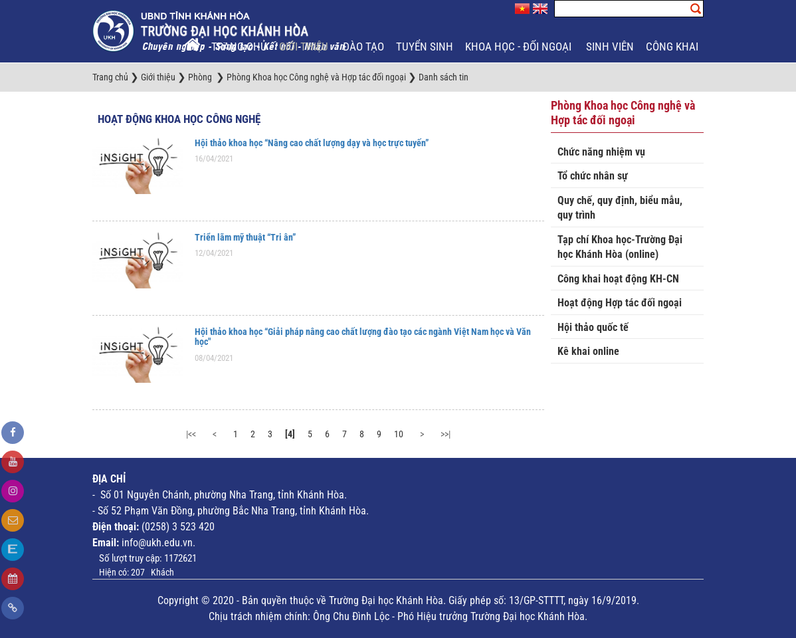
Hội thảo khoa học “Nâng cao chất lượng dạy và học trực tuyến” (312, 143)
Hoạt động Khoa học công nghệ (179, 119)
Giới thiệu (305, 46)
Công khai (673, 46)
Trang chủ (239, 46)
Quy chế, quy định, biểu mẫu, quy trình (619, 208)
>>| (445, 434)
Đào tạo (363, 46)
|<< (191, 434)
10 (398, 434)
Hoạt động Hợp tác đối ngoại (619, 302)
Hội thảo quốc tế (593, 327)
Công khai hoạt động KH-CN (618, 278)
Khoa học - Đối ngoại (519, 46)
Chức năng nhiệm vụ (601, 152)
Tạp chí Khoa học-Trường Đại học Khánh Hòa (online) (619, 247)
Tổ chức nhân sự (592, 175)
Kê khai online (588, 351)
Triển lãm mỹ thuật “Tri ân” (245, 237)
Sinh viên (610, 46)
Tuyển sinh (424, 46)
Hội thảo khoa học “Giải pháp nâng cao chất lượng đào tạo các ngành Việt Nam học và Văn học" (363, 336)
